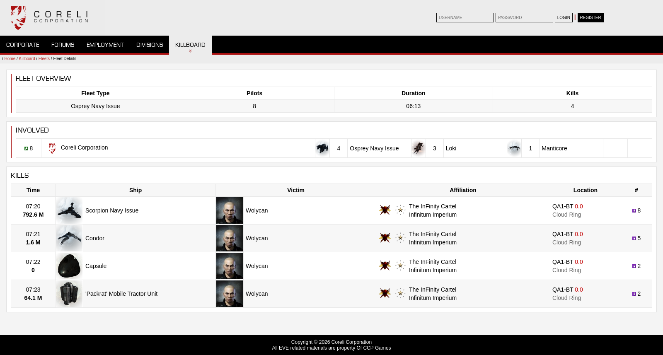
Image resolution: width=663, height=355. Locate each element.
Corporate (22, 44)
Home (10, 58)
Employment (105, 44)
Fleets (44, 58)
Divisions (149, 44)
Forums (62, 44)
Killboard (190, 44)
